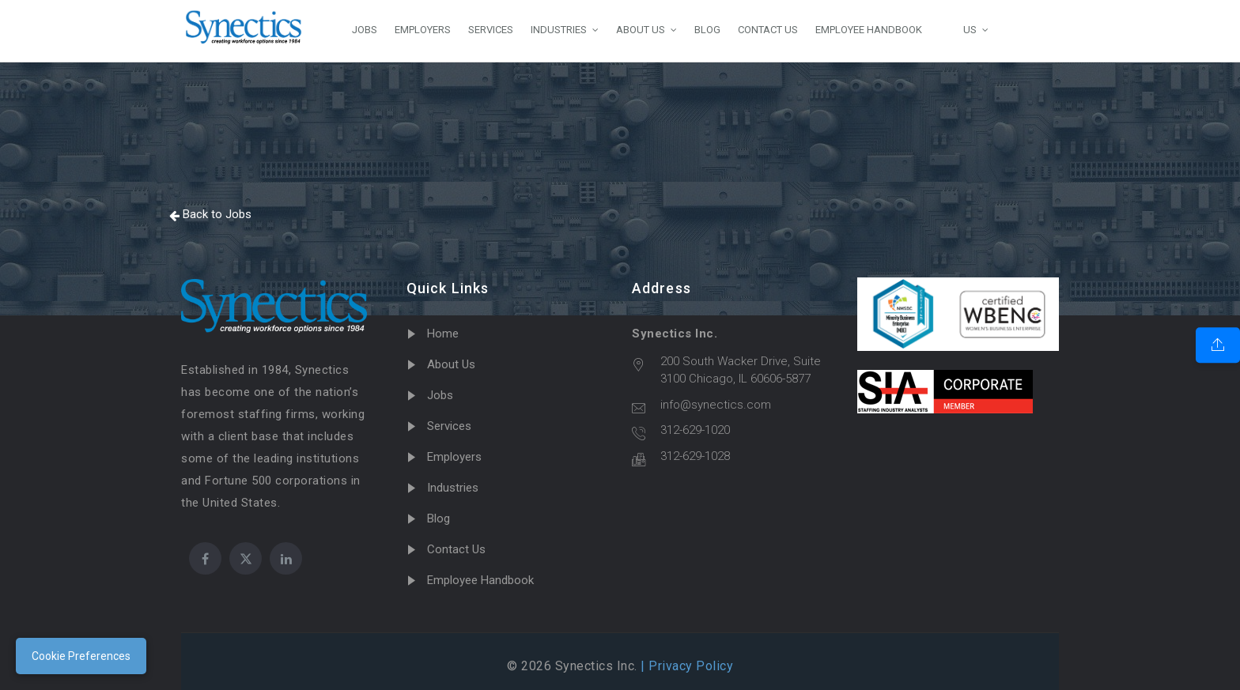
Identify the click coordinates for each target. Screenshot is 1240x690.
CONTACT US (768, 30)
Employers (454, 457)
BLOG (707, 30)
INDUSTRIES (559, 30)
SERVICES (490, 30)
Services (449, 426)
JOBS (364, 30)
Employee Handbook (480, 580)
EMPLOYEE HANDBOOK (868, 30)
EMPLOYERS (423, 30)
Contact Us (456, 549)
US (958, 29)
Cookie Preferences (81, 656)
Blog (438, 518)
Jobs (440, 395)
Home (443, 333)
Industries (452, 488)
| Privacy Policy (685, 665)
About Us (451, 364)
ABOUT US (640, 30)
